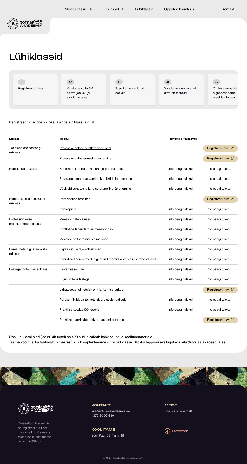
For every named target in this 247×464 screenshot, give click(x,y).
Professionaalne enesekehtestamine (85, 158)
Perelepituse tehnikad (75, 199)
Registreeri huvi (220, 148)
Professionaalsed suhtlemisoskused (85, 148)
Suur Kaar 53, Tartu (108, 435)
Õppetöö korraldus (179, 9)
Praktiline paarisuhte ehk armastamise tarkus (92, 319)
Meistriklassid (78, 9)
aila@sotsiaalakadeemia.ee (203, 342)
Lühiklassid (144, 9)
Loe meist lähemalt (178, 411)
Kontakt (228, 9)
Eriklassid (113, 9)
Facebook (176, 431)
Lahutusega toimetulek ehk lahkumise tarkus (91, 289)
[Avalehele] (25, 23)
